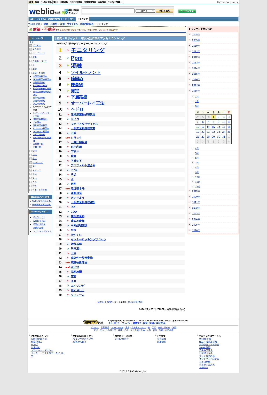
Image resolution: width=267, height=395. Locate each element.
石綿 (73, 132)
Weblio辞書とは (39, 339)
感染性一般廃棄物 (82, 257)
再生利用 (76, 146)
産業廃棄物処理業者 (83, 114)
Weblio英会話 (39, 221)
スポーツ (37, 170)
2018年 (196, 90)
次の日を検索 (135, 302)
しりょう (76, 137)
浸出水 (75, 267)
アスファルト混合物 (83, 165)
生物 (35, 174)
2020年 (196, 196)
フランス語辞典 (207, 356)
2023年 (196, 213)
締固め (77, 78)
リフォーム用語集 (41, 128)
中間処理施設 (79, 225)
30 (218, 136)
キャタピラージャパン (119, 323)
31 (223, 136)
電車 (35, 57)
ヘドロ (77, 109)
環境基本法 (77, 188)
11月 (197, 181)
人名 (35, 182)
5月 (197, 153)
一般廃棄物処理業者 (83, 128)
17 (223, 126)
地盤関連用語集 (40, 76)
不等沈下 (76, 160)
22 (213, 131)
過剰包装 (76, 193)
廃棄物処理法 (79, 262)
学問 (35, 151)
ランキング (83, 19)
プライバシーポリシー (42, 350)
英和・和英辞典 (60, 2)
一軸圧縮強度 (79, 142)
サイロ (75, 119)
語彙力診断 (38, 228)
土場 (73, 253)
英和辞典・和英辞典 (209, 344)
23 (218, 131)
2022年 (196, 208)
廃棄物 (77, 84)
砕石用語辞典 (39, 104)
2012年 (196, 57)
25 (229, 131)
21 (208, 131)
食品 (35, 178)
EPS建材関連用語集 (42, 79)
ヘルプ (235, 2)
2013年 (196, 62)
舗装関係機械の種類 (42, 88)
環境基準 (76, 244)
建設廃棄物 (77, 216)
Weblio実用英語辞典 (41, 204)
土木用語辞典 (39, 98)
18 (229, 126)
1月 (197, 96)
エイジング (77, 285)
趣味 (35, 166)
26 (197, 136)
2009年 (196, 40)
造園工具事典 (39, 134)
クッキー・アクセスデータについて (47, 354)
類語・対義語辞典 (43, 2)
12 (197, 126)
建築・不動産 (50, 24)
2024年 (196, 219)
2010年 (196, 45)
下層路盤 (79, 97)
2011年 (196, 51)
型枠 (73, 230)
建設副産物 (77, 220)
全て (31, 42)
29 (213, 136)
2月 (197, 101)
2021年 (196, 202)
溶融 (76, 65)
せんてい (76, 234)
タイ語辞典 (204, 361)
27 (203, 136)
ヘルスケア (38, 162)
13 (203, 126)
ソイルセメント (86, 72)
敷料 (73, 183)
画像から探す (80, 341)
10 (223, 121)
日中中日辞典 (76, 2)
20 (203, 131)
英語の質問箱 (39, 224)
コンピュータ (39, 53)
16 (218, 126)
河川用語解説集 (40, 119)
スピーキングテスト (42, 231)
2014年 (196, 68)
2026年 (196, 230)
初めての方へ (223, 2)
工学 (35, 69)
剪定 (75, 90)
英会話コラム (39, 217)
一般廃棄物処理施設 (83, 202)
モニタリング (88, 50)
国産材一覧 (38, 144)
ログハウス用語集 (41, 131)
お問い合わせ (122, 339)
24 (223, 131)
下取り (75, 151)
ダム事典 (37, 122)
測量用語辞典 (39, 82)
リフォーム (77, 294)
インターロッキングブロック (88, 239)
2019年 (196, 191)
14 (208, 126)
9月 (197, 172)
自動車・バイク (40, 61)
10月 (197, 177)
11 (229, 121)
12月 (197, 186)
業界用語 (37, 49)
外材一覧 (37, 147)
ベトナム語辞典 (207, 364)
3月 (197, 106)
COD (74, 211)
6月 (197, 158)
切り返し (76, 248)
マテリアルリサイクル (84, 123)
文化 (35, 154)
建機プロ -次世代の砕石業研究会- (149, 323)
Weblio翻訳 (204, 347)
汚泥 (73, 174)
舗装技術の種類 (40, 85)
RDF (73, 206)
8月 (197, 167)
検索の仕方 (36, 341)
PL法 (74, 170)
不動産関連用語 (40, 125)
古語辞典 (102, 2)
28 (208, 136)
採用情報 (161, 341)
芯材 (73, 276)
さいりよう (77, 197)
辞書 (31, 2)
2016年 (196, 79)
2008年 (196, 34)
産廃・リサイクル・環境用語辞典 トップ (48, 19)
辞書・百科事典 (40, 190)
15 (213, 126)
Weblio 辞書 (34, 24)
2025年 (196, 224)
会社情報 (161, 339)
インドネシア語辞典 (209, 359)
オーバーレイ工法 (87, 103)
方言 (35, 186)
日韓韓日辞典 (90, 2)
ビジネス (37, 45)
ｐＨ (73, 280)
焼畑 (73, 156)
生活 (35, 158)
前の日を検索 (104, 302)
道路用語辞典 (39, 101)
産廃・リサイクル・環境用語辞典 (76, 24)
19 (197, 131)
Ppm (77, 58)
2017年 (196, 85)
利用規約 (35, 347)
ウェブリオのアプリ (83, 339)
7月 (197, 162)
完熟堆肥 (76, 271)
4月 (197, 148)
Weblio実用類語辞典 (41, 201)
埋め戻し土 (77, 290)
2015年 (196, 73)
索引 (72, 19)
